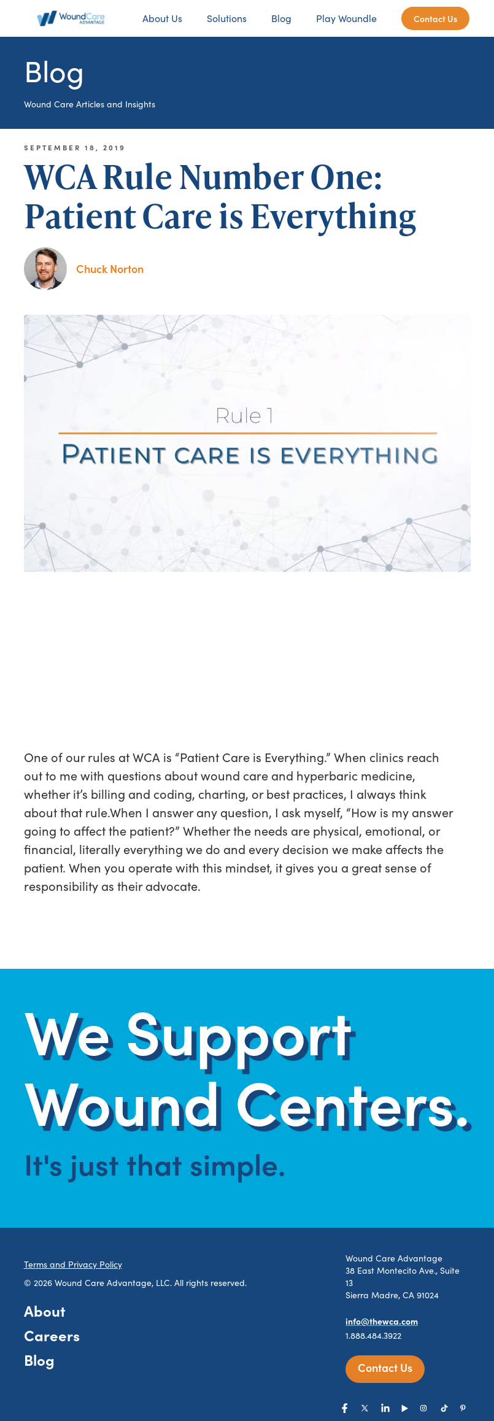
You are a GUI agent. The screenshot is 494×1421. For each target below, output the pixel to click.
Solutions (227, 18)
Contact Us (435, 18)
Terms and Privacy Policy (73, 1264)
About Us (162, 18)
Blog (281, 18)
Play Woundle (346, 18)
